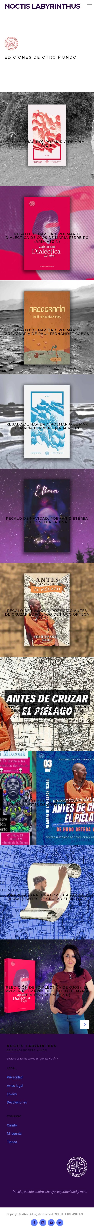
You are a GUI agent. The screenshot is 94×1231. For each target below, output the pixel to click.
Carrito (12, 1125)
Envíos (12, 1094)
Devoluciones (17, 1102)
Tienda (12, 1142)
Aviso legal (15, 1086)
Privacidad (15, 1077)
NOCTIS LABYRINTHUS (42, 6)
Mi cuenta (14, 1133)
